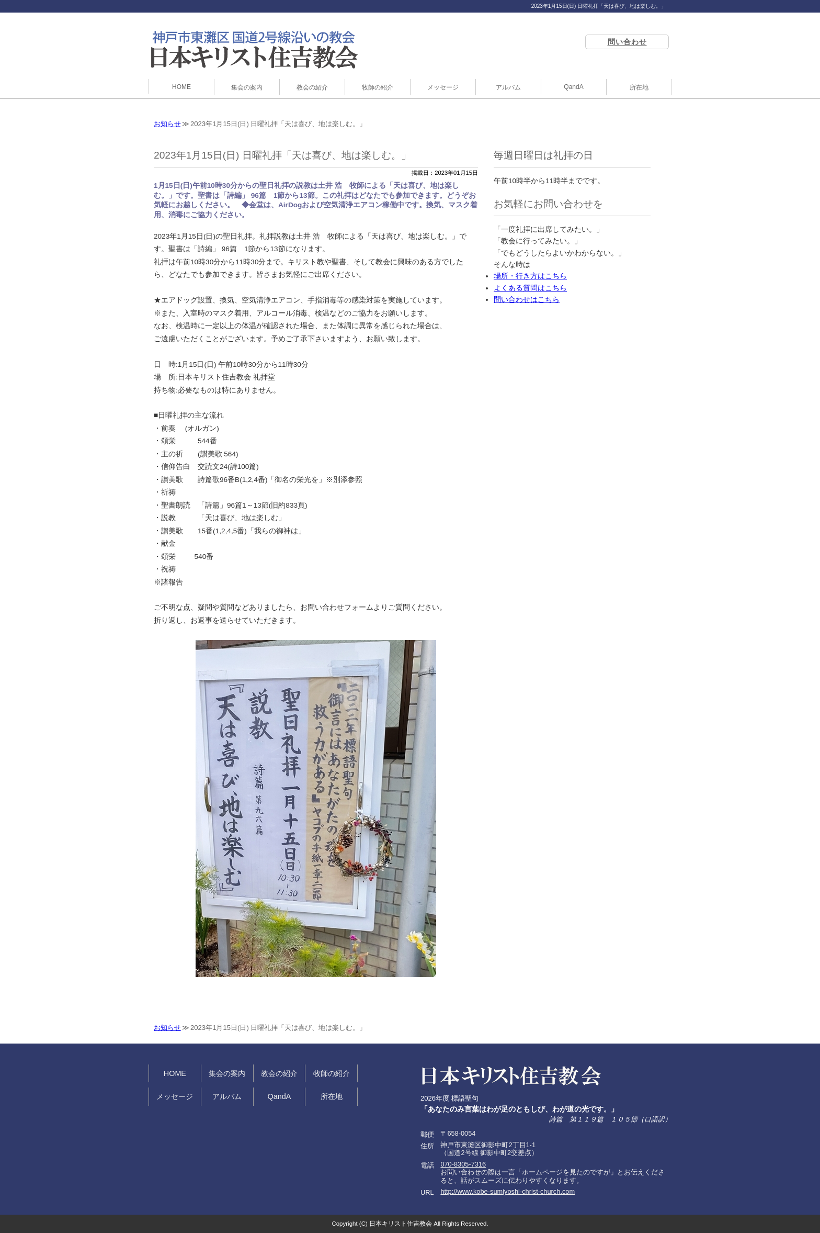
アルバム (508, 87)
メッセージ (443, 87)
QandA (573, 87)
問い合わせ (627, 42)
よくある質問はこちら (530, 288)
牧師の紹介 (377, 87)
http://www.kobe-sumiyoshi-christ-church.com (507, 1191)
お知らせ (167, 124)
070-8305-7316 (463, 1164)
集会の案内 (247, 87)
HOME (181, 87)
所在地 (639, 87)
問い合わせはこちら (527, 300)
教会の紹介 (312, 87)
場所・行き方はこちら (530, 276)
